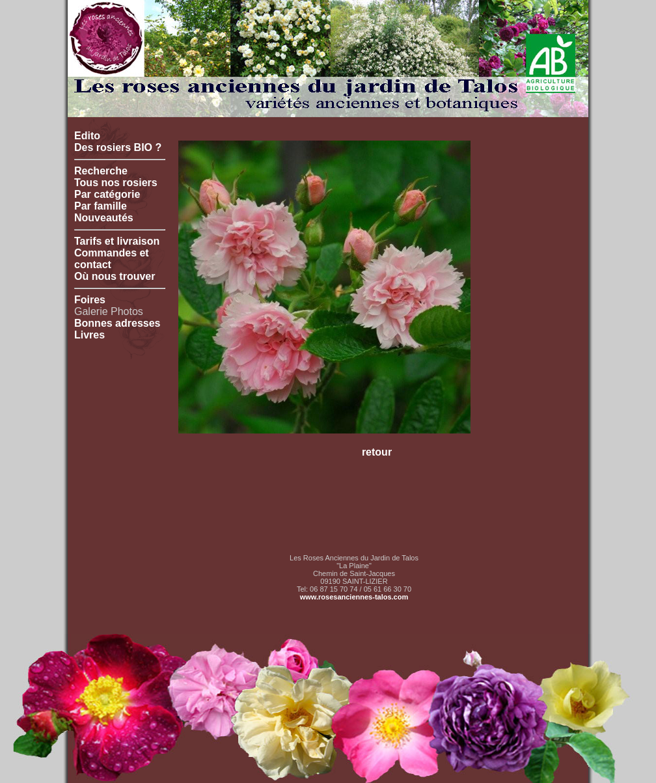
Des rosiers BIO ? (117, 147)
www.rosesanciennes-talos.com (354, 597)
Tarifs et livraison (116, 241)
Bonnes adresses (117, 323)
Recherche (101, 170)
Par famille (100, 206)
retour (377, 452)
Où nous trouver (114, 276)
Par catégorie (107, 194)
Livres (89, 334)
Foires (89, 299)
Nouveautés (103, 217)
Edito (87, 135)
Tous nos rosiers (115, 182)
